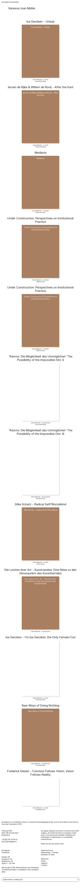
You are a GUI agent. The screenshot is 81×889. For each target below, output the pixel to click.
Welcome (45, 859)
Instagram (6, 850)
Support (44, 863)
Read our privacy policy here (52, 844)
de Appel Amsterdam (10, 2)
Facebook (5, 852)
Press (43, 861)
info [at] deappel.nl (9, 841)
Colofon (44, 865)
